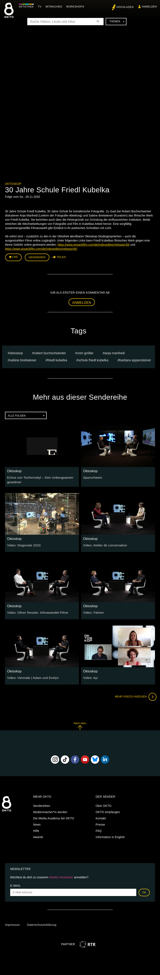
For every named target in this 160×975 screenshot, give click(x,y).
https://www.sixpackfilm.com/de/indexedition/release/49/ (41, 248)
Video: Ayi (89, 675)
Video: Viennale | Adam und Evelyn (30, 675)
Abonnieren (37, 256)
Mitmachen (55, 6)
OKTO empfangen (108, 810)
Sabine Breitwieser (23, 359)
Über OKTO (103, 804)
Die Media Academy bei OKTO (53, 816)
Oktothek (27, 6)
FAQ (99, 829)
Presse (100, 822)
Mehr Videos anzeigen (134, 695)
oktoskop (16, 352)
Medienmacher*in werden (50, 810)
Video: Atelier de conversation (103, 543)
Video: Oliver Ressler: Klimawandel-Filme (35, 610)
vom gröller (85, 352)
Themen (116, 21)
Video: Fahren (92, 610)
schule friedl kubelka (93, 359)
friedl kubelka (57, 359)
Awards (38, 835)
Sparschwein (91, 476)
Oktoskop (13, 183)
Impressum (12, 923)
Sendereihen (41, 804)
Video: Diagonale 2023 (22, 543)
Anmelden (81, 301)
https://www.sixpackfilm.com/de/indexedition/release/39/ (94, 244)
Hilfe (36, 829)
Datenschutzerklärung (41, 923)
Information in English (110, 835)
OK (144, 890)
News (37, 822)
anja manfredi (115, 352)
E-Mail (15, 883)
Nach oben (80, 724)
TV (40, 6)
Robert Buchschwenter (50, 352)
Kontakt (101, 816)
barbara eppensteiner (135, 359)
